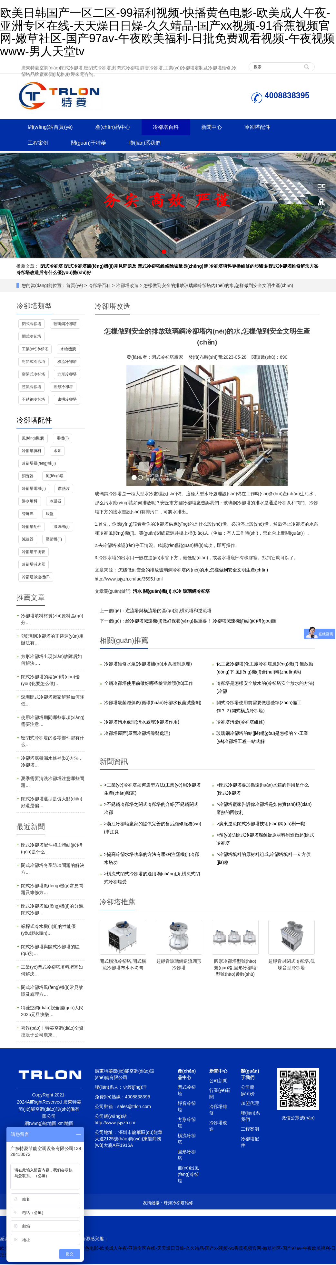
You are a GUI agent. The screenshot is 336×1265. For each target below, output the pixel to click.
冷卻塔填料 (31, 451)
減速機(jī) (62, 527)
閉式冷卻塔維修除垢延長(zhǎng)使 (173, 266)
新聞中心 (216, 127)
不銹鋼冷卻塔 (33, 400)
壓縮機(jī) (54, 540)
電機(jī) (62, 438)
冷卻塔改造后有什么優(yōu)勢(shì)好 (53, 272)
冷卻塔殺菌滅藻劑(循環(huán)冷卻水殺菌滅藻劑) (153, 702)
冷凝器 (55, 501)
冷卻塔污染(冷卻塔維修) (240, 722)
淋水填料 (29, 501)
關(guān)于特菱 (90, 143)
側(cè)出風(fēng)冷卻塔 (188, 1175)
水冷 (178, 591)
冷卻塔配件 (264, 127)
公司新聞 (218, 1081)
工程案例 (38, 143)
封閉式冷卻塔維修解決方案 (291, 266)
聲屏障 (28, 514)
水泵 (57, 451)
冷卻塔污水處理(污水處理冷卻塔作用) (141, 722)
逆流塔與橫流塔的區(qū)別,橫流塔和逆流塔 (168, 610)
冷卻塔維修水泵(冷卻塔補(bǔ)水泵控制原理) (148, 664)
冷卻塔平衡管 (33, 552)
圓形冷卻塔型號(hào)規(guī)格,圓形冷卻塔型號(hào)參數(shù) (235, 968)
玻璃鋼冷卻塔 (196, 591)
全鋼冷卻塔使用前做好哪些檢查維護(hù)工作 (148, 683)
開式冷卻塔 (31, 337)
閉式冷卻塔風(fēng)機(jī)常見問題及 (100, 266)
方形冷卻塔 (67, 375)
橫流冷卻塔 (67, 362)
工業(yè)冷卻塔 (35, 349)
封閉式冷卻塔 (33, 362)
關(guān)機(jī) (158, 591)
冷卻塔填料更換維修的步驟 (236, 266)
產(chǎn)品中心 (115, 127)
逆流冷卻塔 (31, 387)
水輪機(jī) (68, 349)
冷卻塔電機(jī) (34, 489)
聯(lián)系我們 (148, 143)
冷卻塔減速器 (33, 565)
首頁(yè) (74, 285)
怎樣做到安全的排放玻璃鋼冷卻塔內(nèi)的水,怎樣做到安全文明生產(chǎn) (192, 570)
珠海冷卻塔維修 (178, 1203)
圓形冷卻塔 (63, 387)
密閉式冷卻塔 (33, 375)
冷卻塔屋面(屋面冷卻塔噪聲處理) (137, 733)
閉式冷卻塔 (51, 266)
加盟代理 (250, 1103)
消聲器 (28, 476)
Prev (8, 206)
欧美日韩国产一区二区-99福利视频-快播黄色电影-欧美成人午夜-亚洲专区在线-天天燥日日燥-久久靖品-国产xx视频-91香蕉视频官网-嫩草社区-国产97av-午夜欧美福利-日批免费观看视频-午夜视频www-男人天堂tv (167, 32)
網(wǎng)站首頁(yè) (51, 127)
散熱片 (64, 489)
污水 (138, 591)
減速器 (28, 540)
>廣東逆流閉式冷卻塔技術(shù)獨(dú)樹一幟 (260, 824)
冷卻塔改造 (127, 285)
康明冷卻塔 (67, 400)
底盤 (50, 514)
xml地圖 (66, 1123)
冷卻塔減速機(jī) (36, 577)
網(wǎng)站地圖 (40, 1123)
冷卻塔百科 (170, 127)
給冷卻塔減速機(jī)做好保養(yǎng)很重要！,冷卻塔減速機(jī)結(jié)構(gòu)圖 (200, 621)
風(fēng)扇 (55, 476)
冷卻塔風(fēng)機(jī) (39, 464)
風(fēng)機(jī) (33, 438)
